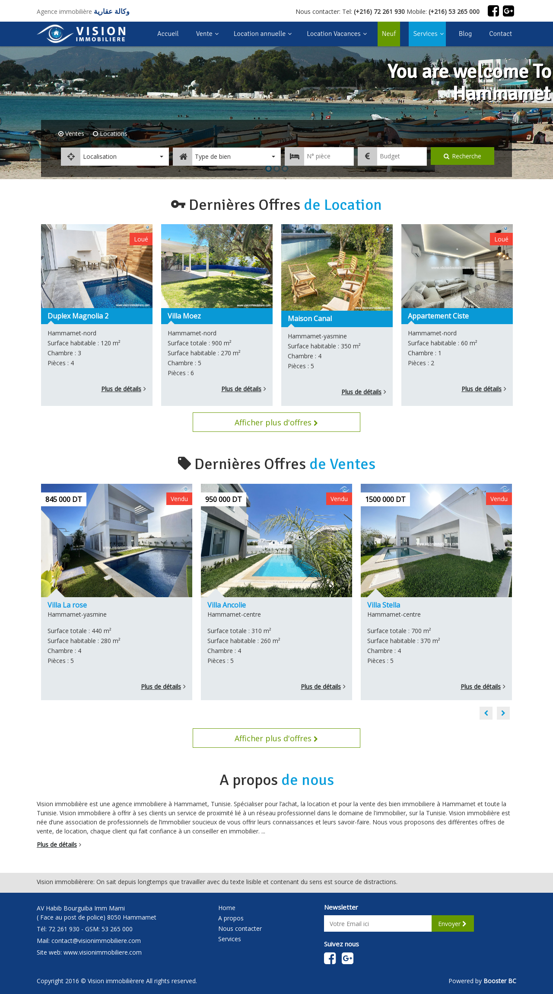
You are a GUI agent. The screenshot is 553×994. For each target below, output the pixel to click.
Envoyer (452, 924)
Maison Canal (310, 318)
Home (226, 908)
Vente (204, 33)
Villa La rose (67, 605)
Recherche (462, 156)
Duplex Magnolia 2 (78, 316)
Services (425, 33)
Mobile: (443, 11)
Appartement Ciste (438, 316)
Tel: (373, 11)
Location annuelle (260, 33)
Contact (500, 33)
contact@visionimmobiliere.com (96, 940)
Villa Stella (383, 605)
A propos (231, 918)
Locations (112, 133)
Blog (465, 33)
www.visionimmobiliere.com (103, 952)
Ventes (74, 133)
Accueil (168, 33)
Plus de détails (121, 389)
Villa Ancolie (226, 605)
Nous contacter (240, 928)
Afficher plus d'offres (276, 422)
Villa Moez (184, 316)
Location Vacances (333, 33)
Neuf (387, 30)
